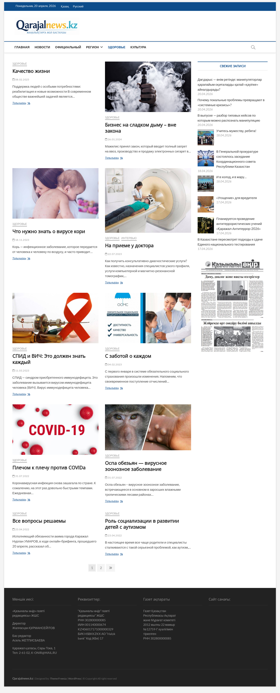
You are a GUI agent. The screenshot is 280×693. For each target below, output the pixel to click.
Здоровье (116, 47)
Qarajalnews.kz (22, 678)
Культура (138, 47)
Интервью (129, 238)
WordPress (74, 678)
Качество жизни (31, 71)
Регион (92, 47)
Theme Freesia (58, 678)
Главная (22, 47)
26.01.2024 (113, 139)
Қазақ (65, 6)
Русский (78, 6)
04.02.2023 (113, 364)
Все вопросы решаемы (40, 520)
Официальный (68, 47)
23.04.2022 (20, 529)
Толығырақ (25, 103)
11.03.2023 (20, 370)
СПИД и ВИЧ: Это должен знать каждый (48, 359)
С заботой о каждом (128, 356)
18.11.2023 (20, 239)
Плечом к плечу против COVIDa (48, 467)
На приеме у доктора (129, 245)
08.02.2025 (20, 79)
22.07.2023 (113, 254)
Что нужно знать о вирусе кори (48, 231)
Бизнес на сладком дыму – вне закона (140, 127)
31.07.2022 (20, 476)
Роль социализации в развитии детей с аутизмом (142, 523)
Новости (42, 47)
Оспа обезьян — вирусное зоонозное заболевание (136, 466)
